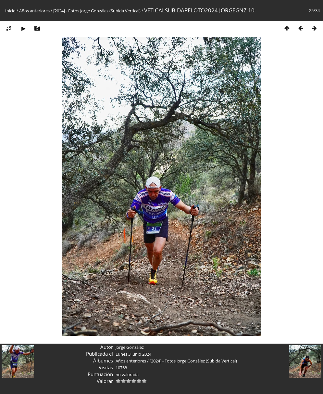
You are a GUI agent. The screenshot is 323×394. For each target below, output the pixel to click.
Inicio (10, 11)
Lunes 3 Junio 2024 (133, 354)
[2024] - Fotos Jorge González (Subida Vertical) (97, 11)
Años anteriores (34, 11)
